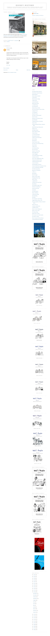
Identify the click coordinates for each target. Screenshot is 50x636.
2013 (34, 617)
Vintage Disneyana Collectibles (37, 121)
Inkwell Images (34, 174)
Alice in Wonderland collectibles (37, 167)
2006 (34, 629)
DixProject (8, 48)
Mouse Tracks (34, 179)
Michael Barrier (35, 94)
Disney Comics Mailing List (37, 208)
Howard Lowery (35, 113)
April (34, 607)
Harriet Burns (34, 144)
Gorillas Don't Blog (35, 194)
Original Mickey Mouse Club (37, 200)
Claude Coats (34, 146)
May (34, 605)
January (34, 612)
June (34, 603)
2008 (34, 626)
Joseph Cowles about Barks (36, 137)
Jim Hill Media (34, 119)
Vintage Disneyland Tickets (37, 161)
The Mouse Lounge (35, 216)
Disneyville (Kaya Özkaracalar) (37, 127)
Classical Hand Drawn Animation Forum (39, 165)
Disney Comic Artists (35, 210)
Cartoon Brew (34, 97)
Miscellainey (34, 183)
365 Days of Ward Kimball (36, 115)
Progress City (34, 128)
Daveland (33, 197)
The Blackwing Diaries (36, 168)
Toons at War (34, 122)
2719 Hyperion (34, 112)
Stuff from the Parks (35, 188)
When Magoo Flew (35, 152)
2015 (34, 614)
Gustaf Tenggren (35, 153)
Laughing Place (34, 180)
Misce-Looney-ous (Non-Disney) (37, 217)
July (34, 601)
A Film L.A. (34, 171)
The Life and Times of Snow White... (38, 109)
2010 (34, 622)
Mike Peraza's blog (35, 103)
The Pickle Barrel (35, 191)
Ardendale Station (35, 207)
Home (17, 69)
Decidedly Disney (35, 130)
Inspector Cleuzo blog (36, 150)
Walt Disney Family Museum (37, 92)
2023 (34, 579)
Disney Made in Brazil (36, 131)
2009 (34, 624)
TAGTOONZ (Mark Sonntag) (37, 155)
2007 (34, 627)
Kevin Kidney (34, 139)
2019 (34, 586)
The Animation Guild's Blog (37, 198)
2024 (34, 578)
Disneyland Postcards (35, 136)
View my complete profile (37, 15)
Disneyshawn (34, 140)
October (34, 596)
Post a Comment (6, 68)
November (35, 595)
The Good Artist (35, 149)
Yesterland (34, 189)
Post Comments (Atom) (12, 72)
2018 (34, 588)
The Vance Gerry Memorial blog (37, 143)
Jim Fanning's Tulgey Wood (37, 185)
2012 (34, 619)
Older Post (28, 69)
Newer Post (5, 69)
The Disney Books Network (37, 91)
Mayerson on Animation (36, 170)
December (35, 593)
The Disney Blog (35, 212)
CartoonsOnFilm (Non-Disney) (37, 219)
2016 (34, 591)
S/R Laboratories (35, 106)
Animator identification (36, 206)
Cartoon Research (35, 101)
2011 (34, 621)
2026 (34, 574)
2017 (34, 590)
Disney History (25, 5)
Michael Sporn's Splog (36, 98)
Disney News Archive (36, 213)
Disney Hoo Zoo (35, 204)
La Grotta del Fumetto (36, 134)
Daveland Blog (34, 195)
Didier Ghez (35, 13)
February (34, 610)
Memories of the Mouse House (37, 118)
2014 (34, 615)
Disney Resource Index (36, 107)
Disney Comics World (36, 176)
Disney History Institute (36, 95)
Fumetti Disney (34, 133)
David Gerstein (34, 116)
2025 (34, 576)
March (34, 608)
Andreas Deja (34, 100)
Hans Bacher (34, 173)
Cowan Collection (35, 162)
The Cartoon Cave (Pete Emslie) (37, 214)
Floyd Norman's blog (35, 142)
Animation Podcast (35, 156)
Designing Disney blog (36, 177)
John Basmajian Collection (36, 164)
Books (8, 41)
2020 (34, 585)
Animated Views (35, 110)
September (35, 598)
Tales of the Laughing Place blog (37, 158)
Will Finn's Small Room (36, 186)
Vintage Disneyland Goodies (37, 159)
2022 (34, 581)
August (34, 600)
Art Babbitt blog (35, 104)
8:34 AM (8, 65)
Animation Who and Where (37, 182)
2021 (34, 583)
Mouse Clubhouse (35, 192)
